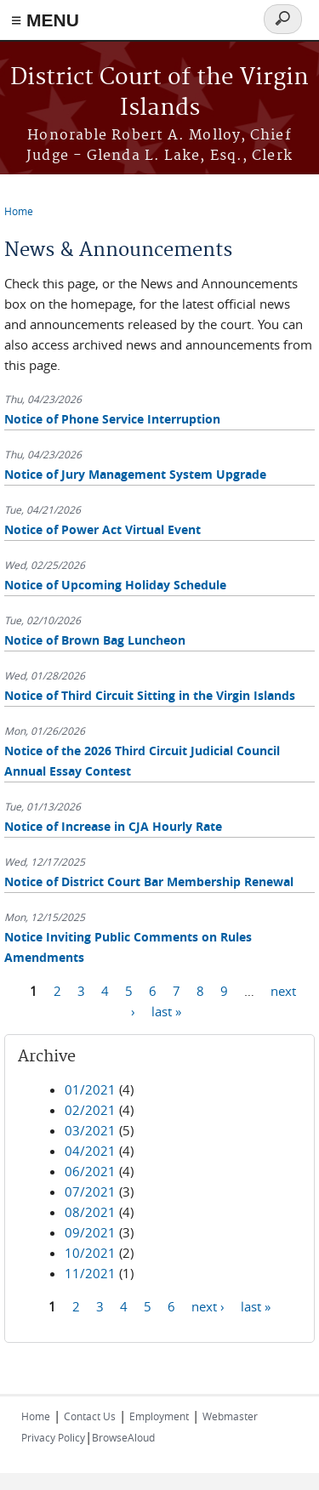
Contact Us (90, 1416)
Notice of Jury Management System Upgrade (135, 474)
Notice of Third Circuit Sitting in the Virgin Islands (149, 695)
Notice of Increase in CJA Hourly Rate (113, 826)
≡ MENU (45, 20)
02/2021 (90, 1109)
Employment (159, 1416)
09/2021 (90, 1232)
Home (18, 211)
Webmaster (230, 1416)
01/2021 (90, 1089)
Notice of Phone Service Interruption (112, 419)
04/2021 (90, 1150)
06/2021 (90, 1171)
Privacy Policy (53, 1437)
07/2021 (90, 1191)
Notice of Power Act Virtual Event (102, 529)
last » (166, 1011)
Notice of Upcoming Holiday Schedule (115, 585)
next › (208, 1306)
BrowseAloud (123, 1437)
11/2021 (90, 1273)
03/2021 (90, 1130)
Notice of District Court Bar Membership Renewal (148, 881)
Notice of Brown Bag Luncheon (94, 640)
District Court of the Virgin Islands (159, 93)
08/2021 (90, 1211)
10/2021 (90, 1252)
